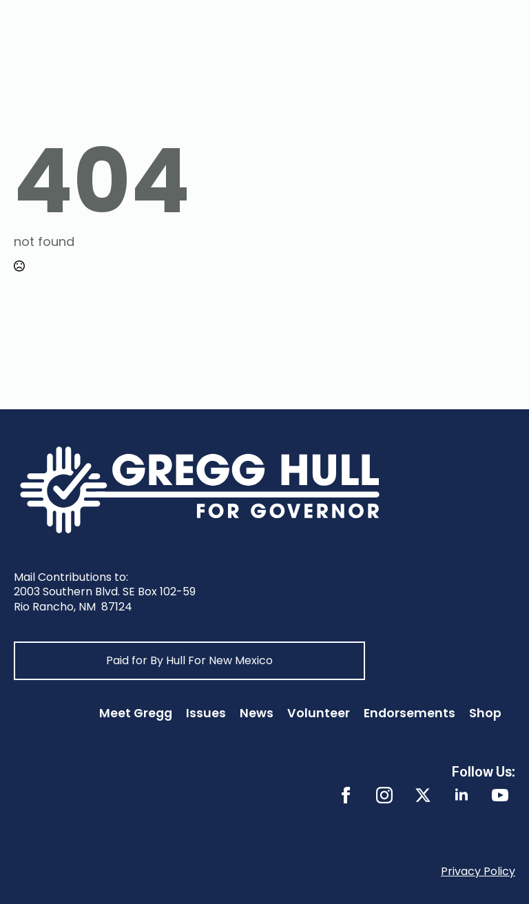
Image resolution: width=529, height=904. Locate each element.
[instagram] (384, 795)
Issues (206, 713)
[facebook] (346, 795)
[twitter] (423, 795)
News (256, 713)
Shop (485, 713)
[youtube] (500, 795)
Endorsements (409, 713)
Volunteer (318, 713)
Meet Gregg (135, 713)
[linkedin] (461, 795)
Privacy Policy (478, 871)
